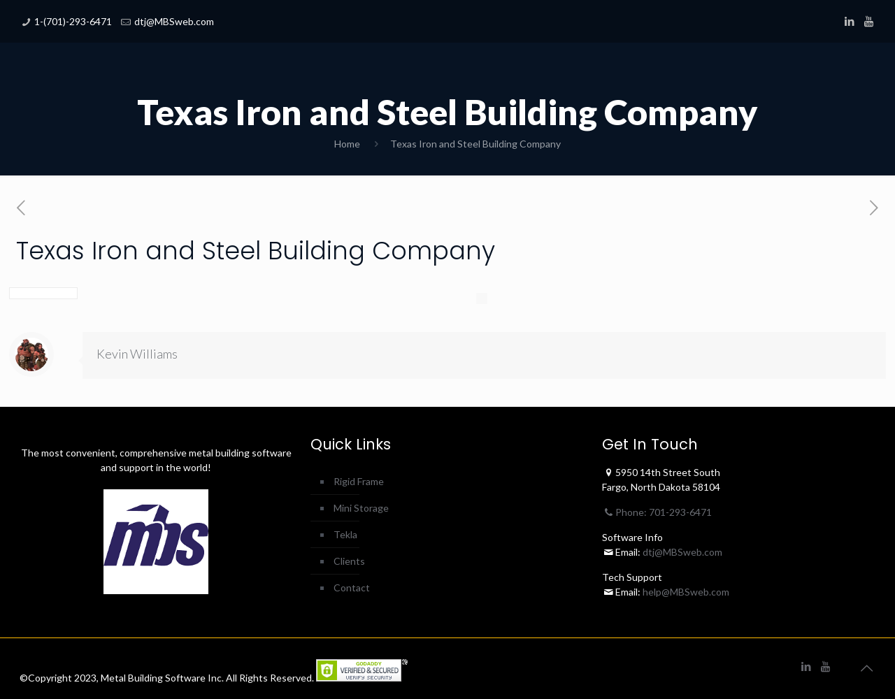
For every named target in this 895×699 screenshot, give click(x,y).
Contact (352, 587)
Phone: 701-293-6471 (657, 512)
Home (347, 144)
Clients (349, 561)
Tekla (345, 534)
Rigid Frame (359, 481)
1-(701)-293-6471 (73, 21)
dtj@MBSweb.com (174, 21)
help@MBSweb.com (686, 592)
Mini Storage (361, 508)
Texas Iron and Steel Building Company (475, 144)
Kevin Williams (137, 353)
